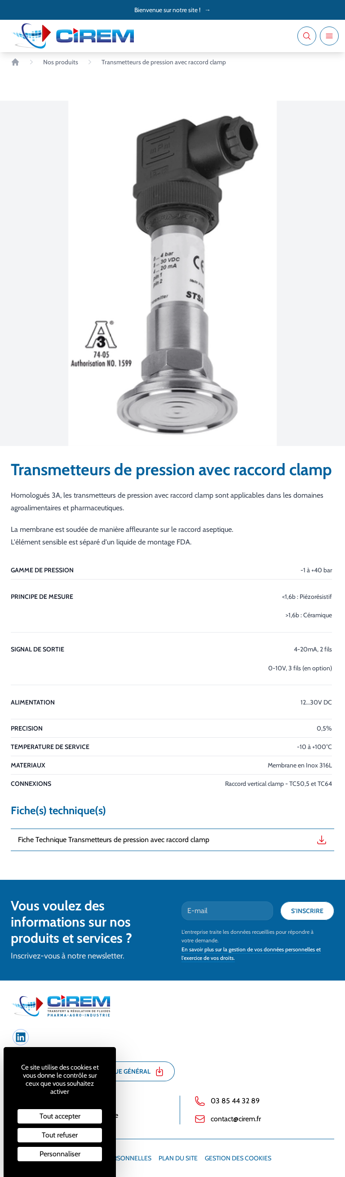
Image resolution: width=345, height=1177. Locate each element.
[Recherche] (306, 36)
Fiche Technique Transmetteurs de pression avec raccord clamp (172, 839)
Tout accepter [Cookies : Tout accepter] (60, 1116)
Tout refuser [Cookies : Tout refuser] (60, 1135)
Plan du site (178, 1158)
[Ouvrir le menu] (329, 36)
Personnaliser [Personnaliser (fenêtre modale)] (60, 1154)
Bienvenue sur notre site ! (172, 10)
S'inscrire (307, 911)
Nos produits (60, 62)
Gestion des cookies (238, 1158)
